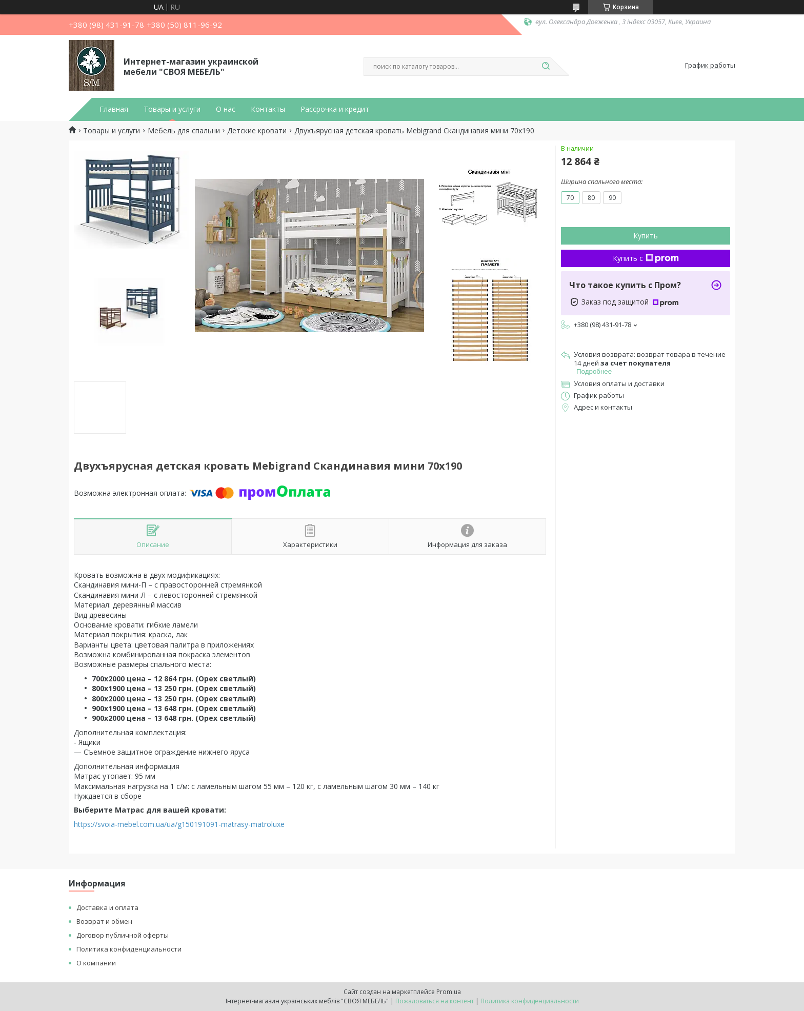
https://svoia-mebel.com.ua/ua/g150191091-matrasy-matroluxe (179, 824)
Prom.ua (448, 991)
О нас (225, 109)
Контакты (268, 109)
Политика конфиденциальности (129, 949)
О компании (96, 962)
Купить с (646, 258)
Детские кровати (257, 130)
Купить (645, 235)
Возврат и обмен (104, 921)
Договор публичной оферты (122, 935)
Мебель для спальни (184, 130)
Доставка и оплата (107, 907)
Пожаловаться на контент (434, 1001)
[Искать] (545, 66)
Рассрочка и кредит (334, 109)
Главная (113, 109)
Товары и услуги (172, 109)
